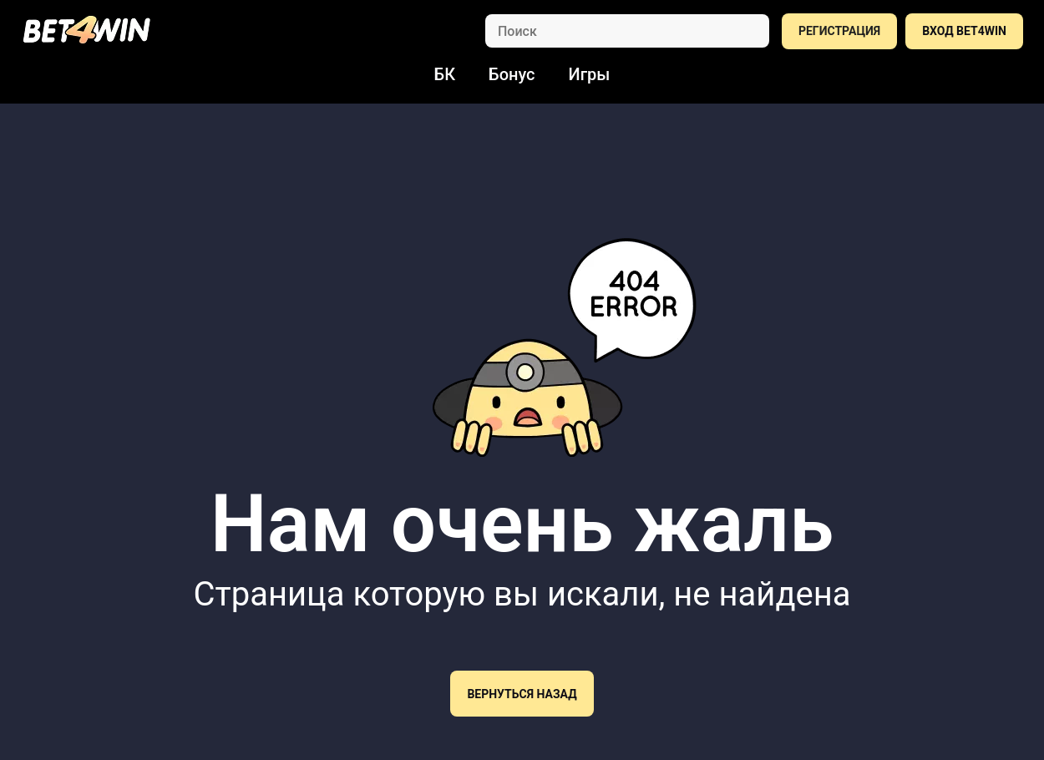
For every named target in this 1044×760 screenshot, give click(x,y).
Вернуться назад (521, 694)
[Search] (627, 31)
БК (444, 74)
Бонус (512, 74)
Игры (590, 74)
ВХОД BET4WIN (964, 31)
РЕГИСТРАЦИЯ (839, 31)
